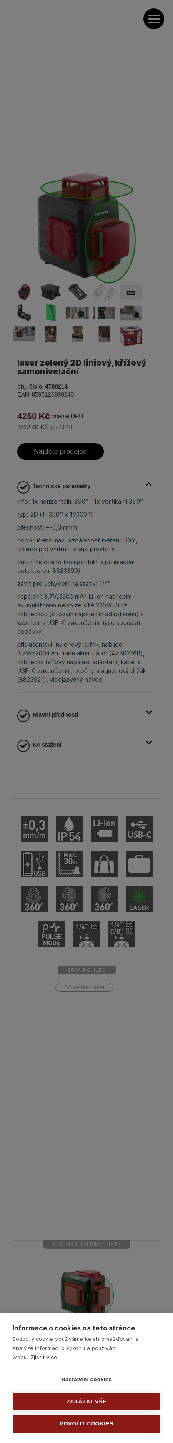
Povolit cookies (86, 1423)
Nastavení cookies (86, 1379)
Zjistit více (43, 1357)
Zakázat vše (87, 1401)
